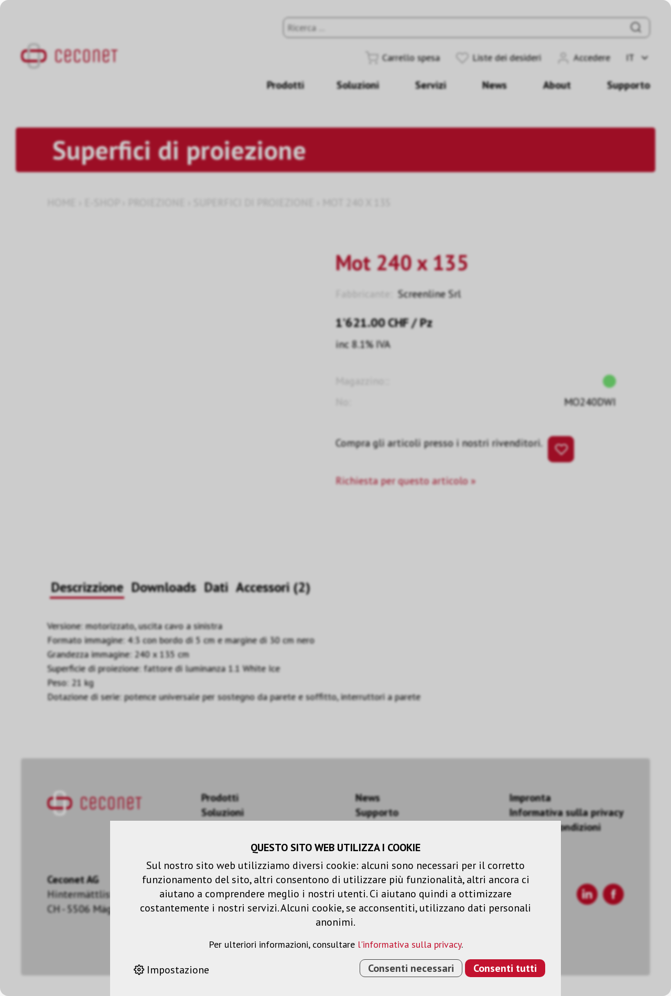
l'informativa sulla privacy (409, 944)
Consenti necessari (411, 968)
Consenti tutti (505, 968)
